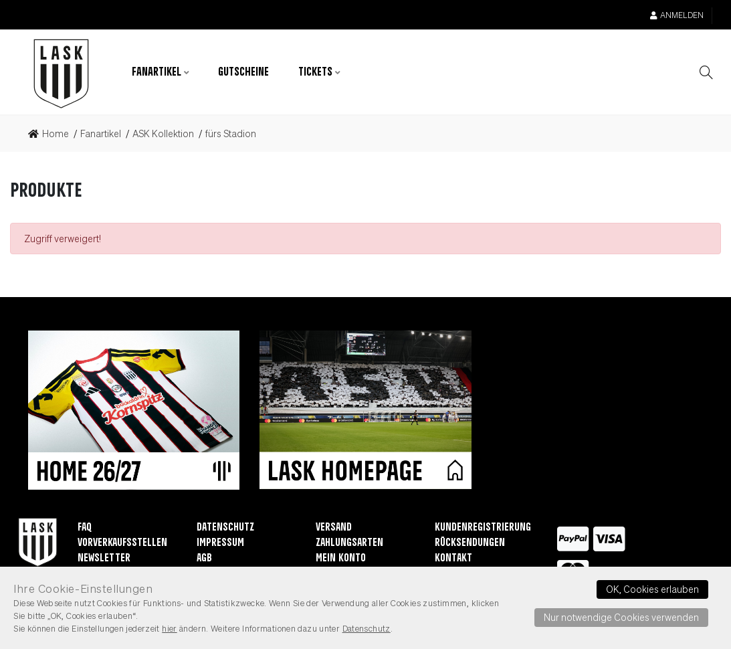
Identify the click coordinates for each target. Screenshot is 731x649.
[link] (52, 133)
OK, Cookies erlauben (652, 589)
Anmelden (677, 15)
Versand (334, 528)
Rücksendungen (470, 543)
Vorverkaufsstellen (122, 543)
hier (169, 628)
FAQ (85, 528)
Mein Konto (341, 558)
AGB (204, 558)
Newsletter (104, 558)
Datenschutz (225, 528)
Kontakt (453, 558)
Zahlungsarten (349, 543)
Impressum (220, 543)
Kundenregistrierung (483, 528)
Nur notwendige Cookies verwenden (621, 617)
